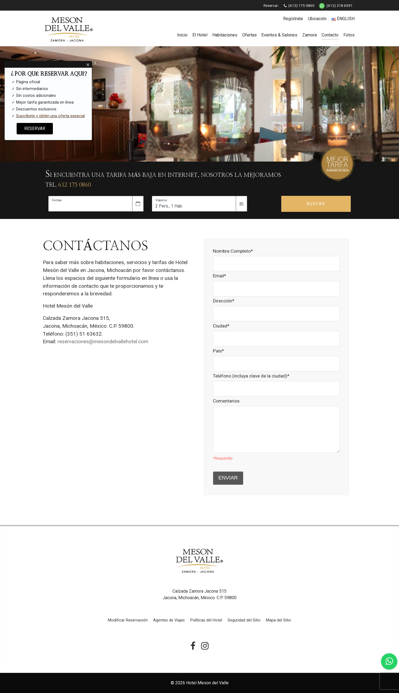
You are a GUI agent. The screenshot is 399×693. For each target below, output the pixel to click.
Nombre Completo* (276, 257)
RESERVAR (34, 128)
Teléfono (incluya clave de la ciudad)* (276, 382)
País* (276, 357)
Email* (276, 282)
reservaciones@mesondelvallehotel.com (103, 341)
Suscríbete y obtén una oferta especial (50, 116)
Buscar (316, 204)
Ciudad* (276, 332)
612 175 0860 (74, 185)
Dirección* (276, 307)
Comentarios (276, 415)
